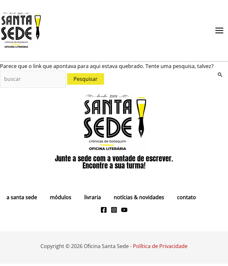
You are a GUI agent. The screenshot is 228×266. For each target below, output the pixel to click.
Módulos (60, 199)
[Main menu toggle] (219, 31)
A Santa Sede (21, 199)
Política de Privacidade (160, 248)
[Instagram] (114, 212)
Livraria (92, 199)
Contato (186, 199)
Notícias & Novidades (139, 199)
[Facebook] (104, 212)
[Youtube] (124, 212)
